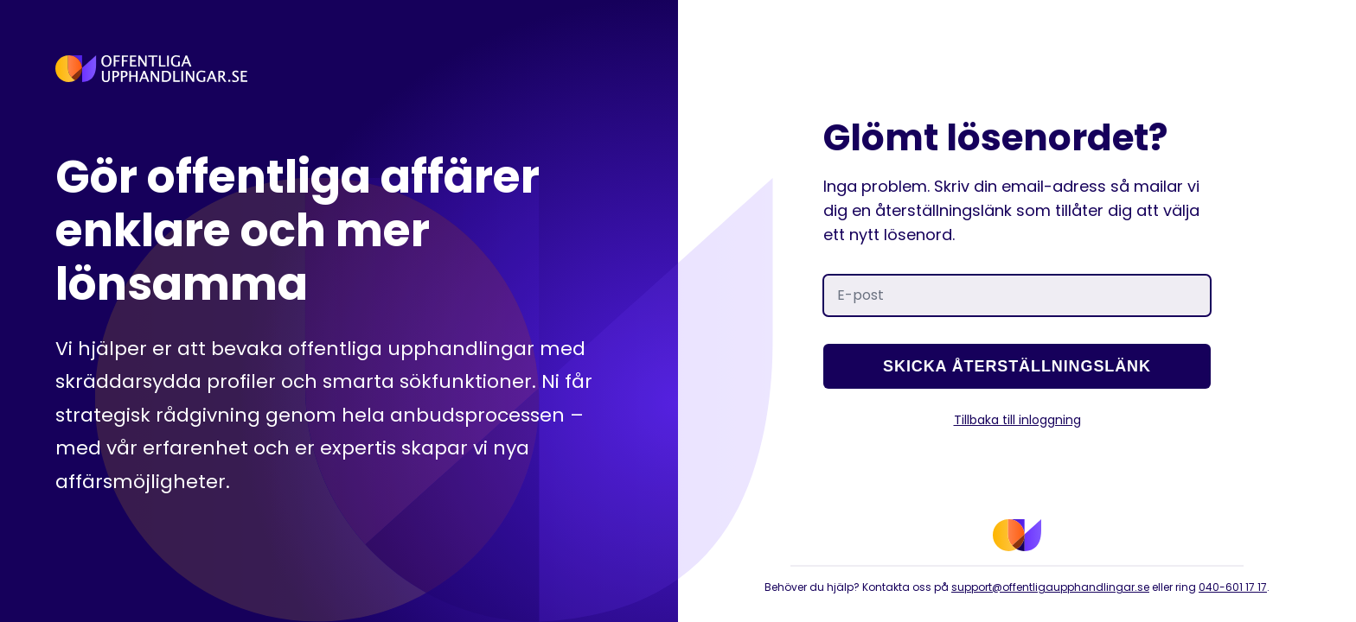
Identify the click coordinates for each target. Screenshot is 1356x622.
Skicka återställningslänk (1017, 366)
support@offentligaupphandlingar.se (1050, 587)
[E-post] (1017, 295)
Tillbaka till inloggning (1017, 419)
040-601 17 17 (1233, 587)
